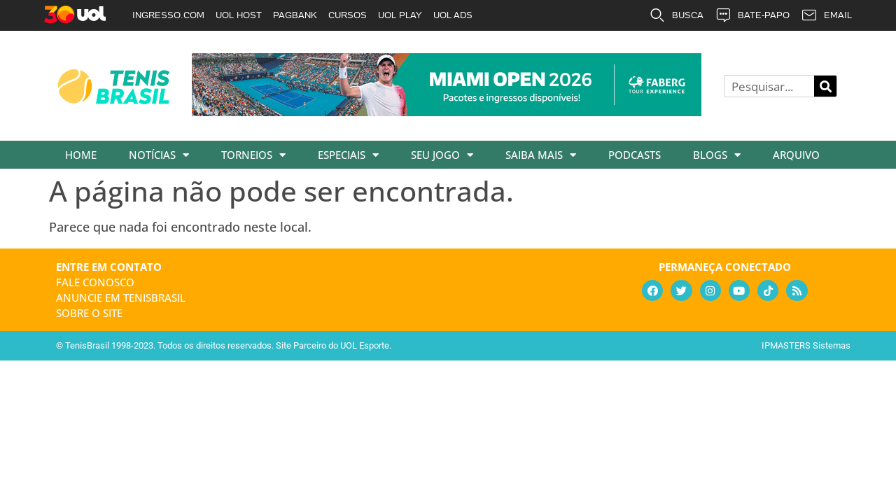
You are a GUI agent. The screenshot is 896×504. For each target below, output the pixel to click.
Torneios (253, 155)
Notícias (159, 155)
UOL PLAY (400, 15)
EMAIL (826, 15)
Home (81, 155)
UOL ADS (452, 15)
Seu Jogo (442, 155)
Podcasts (634, 155)
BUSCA (676, 15)
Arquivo (796, 155)
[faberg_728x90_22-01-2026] (446, 111)
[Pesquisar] (825, 86)
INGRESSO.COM (168, 15)
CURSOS (347, 15)
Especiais (348, 155)
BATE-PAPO (752, 15)
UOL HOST (239, 15)
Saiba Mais (540, 155)
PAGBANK (295, 15)
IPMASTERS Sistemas (806, 345)
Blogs (717, 155)
